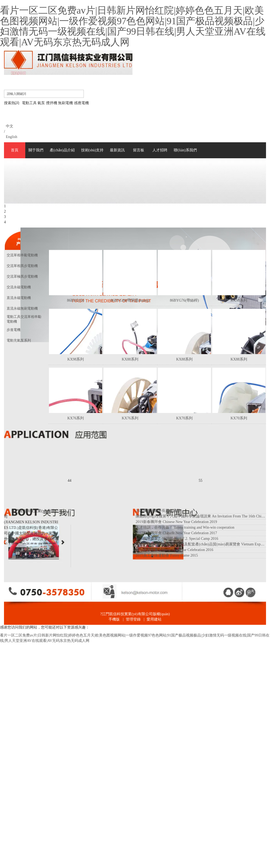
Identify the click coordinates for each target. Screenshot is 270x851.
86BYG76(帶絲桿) (184, 300)
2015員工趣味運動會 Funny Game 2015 (167, 555)
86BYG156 (75, 300)
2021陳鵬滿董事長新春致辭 (158, 511)
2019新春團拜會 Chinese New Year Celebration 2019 (176, 522)
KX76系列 (75, 418)
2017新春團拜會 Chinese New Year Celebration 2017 (176, 533)
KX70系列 (184, 418)
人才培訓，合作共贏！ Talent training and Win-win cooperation (185, 527)
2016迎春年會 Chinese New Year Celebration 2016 (174, 550)
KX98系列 (239, 300)
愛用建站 (154, 619)
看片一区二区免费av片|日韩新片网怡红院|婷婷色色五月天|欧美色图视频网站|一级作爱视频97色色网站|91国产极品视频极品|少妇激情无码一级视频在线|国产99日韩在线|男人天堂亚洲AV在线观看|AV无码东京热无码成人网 (132, 26)
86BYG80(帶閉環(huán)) (130, 300)
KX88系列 (130, 359)
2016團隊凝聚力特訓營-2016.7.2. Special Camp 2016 (177, 539)
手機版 (114, 619)
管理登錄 (133, 619)
